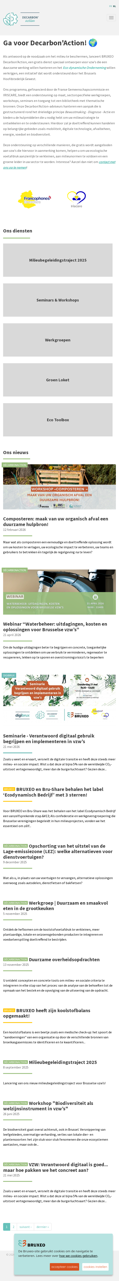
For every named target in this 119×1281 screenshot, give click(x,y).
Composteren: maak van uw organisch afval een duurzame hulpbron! (55, 521)
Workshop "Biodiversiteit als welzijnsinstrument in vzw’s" (48, 1106)
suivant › (25, 1227)
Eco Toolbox (58, 419)
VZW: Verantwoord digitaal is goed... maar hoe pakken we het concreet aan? (55, 1167)
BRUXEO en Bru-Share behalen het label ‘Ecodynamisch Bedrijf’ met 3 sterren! (53, 792)
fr (110, 6)
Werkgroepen (57, 339)
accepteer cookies (64, 1267)
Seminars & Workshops (58, 300)
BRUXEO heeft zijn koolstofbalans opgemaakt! (46, 1013)
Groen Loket (57, 379)
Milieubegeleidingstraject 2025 (58, 260)
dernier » (43, 1227)
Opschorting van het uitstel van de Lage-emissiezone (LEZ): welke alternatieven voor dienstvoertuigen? (58, 851)
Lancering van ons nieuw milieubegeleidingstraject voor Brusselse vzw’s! (54, 1083)
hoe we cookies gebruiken (78, 1256)
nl (114, 6)
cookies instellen (95, 1267)
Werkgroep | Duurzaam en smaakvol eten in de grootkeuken (55, 906)
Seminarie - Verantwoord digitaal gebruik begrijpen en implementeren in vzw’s (48, 738)
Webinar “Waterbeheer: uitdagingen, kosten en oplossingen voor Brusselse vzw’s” (55, 626)
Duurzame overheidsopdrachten (64, 959)
